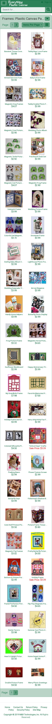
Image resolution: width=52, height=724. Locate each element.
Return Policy (32, 707)
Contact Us (18, 707)
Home (7, 707)
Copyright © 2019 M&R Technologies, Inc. (22, 714)
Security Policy (23, 710)
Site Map (37, 710)
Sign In (46, 2)
